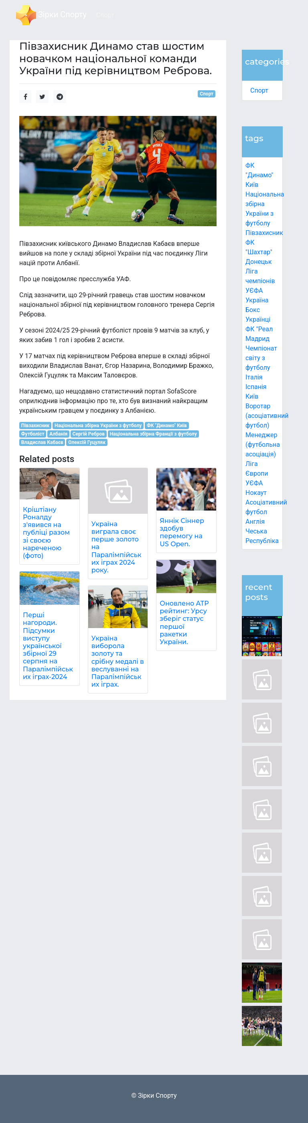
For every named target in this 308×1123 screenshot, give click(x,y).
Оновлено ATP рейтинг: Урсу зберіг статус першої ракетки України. (184, 623)
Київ (251, 396)
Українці (257, 319)
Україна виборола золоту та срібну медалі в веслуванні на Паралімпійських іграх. (117, 661)
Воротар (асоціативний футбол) (266, 415)
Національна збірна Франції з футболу (153, 434)
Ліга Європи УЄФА (256, 473)
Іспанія (256, 387)
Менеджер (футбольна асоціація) (262, 444)
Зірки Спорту (51, 15)
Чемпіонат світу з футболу (261, 358)
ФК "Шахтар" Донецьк (258, 252)
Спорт (259, 90)
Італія (254, 377)
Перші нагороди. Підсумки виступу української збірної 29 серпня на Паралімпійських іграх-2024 (48, 646)
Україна (257, 300)
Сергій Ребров (89, 434)
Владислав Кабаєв (42, 442)
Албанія (58, 434)
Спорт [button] (105, 15)
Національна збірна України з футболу (98, 425)
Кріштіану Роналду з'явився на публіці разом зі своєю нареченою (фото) (46, 532)
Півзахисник (264, 233)
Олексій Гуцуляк (86, 442)
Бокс (252, 310)
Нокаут (256, 493)
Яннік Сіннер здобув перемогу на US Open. (182, 532)
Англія (255, 521)
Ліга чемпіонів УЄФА (260, 281)
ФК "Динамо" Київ (259, 175)
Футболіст (33, 434)
